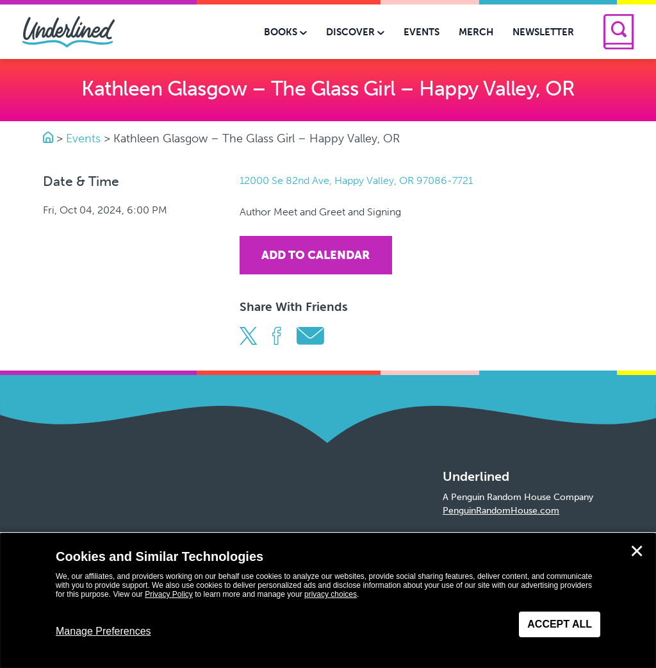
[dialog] (328, 600)
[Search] (618, 31)
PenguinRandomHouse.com (501, 510)
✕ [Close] (636, 551)
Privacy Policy (169, 594)
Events (83, 138)
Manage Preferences (103, 631)
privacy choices (330, 594)
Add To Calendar (315, 255)
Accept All (559, 624)
